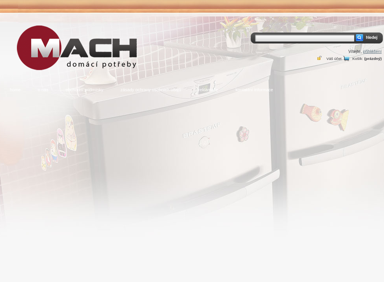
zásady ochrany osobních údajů (150, 89)
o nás (43, 89)
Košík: (357, 58)
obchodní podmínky (84, 89)
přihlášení (372, 51)
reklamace (208, 89)
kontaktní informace (254, 89)
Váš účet (333, 58)
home (15, 89)
